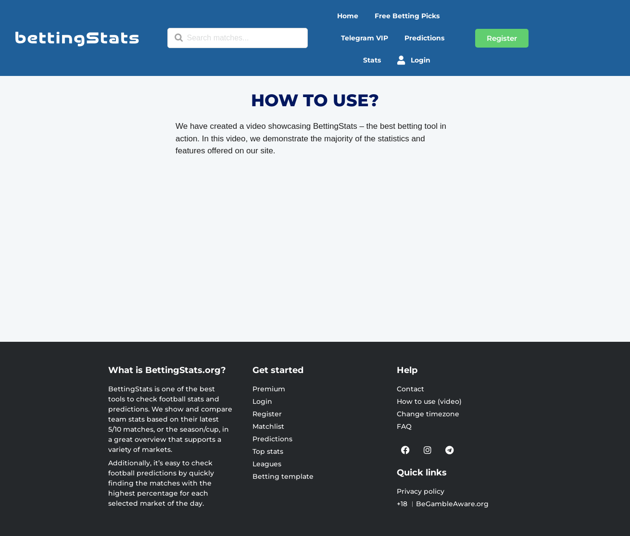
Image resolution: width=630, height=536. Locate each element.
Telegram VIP (364, 38)
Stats (372, 60)
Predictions (424, 38)
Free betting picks (407, 16)
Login (413, 60)
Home (347, 16)
